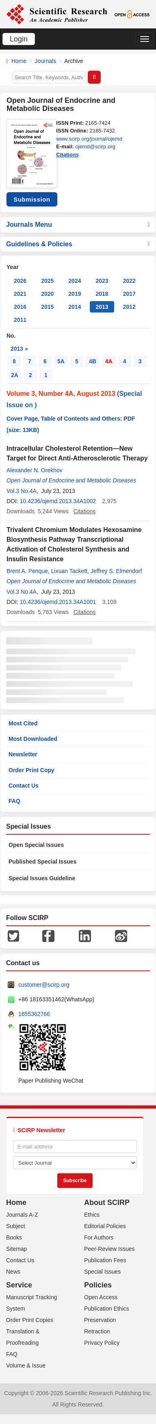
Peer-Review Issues (109, 1249)
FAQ (14, 801)
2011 (20, 320)
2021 (20, 294)
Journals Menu (78, 224)
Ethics (92, 1214)
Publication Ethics (106, 1308)
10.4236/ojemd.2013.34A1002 (58, 501)
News (13, 1271)
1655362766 (34, 1014)
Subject (15, 1226)
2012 (129, 307)
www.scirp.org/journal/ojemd (89, 139)
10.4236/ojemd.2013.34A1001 (58, 602)
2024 (74, 281)
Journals (45, 61)
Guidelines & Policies (78, 244)
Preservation (100, 1320)
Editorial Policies (105, 1226)
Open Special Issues (36, 845)
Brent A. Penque (27, 571)
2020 (47, 294)
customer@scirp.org (43, 984)
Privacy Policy (101, 1342)
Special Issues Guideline (42, 878)
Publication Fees (105, 1260)
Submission (31, 199)
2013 (101, 307)
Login (19, 39)
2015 (47, 307)
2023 (101, 281)
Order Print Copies (29, 1320)
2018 (101, 294)
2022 (129, 281)
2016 (20, 307)
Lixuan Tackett (69, 571)
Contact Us (24, 785)
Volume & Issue (26, 1365)
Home (18, 61)
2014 (74, 307)
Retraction (97, 1331)
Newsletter (23, 754)
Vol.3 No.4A (21, 491)
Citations (67, 155)
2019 (74, 294)
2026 (20, 281)
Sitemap (16, 1249)
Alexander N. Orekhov (34, 470)
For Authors (98, 1237)
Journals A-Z (22, 1214)
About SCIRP (107, 1202)
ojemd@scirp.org (95, 146)
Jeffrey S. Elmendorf (116, 571)
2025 (47, 281)
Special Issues (102, 1271)
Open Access (101, 1297)
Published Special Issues (42, 861)
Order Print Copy (31, 770)
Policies (98, 1285)
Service (19, 1285)
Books (14, 1237)
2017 (129, 294)
